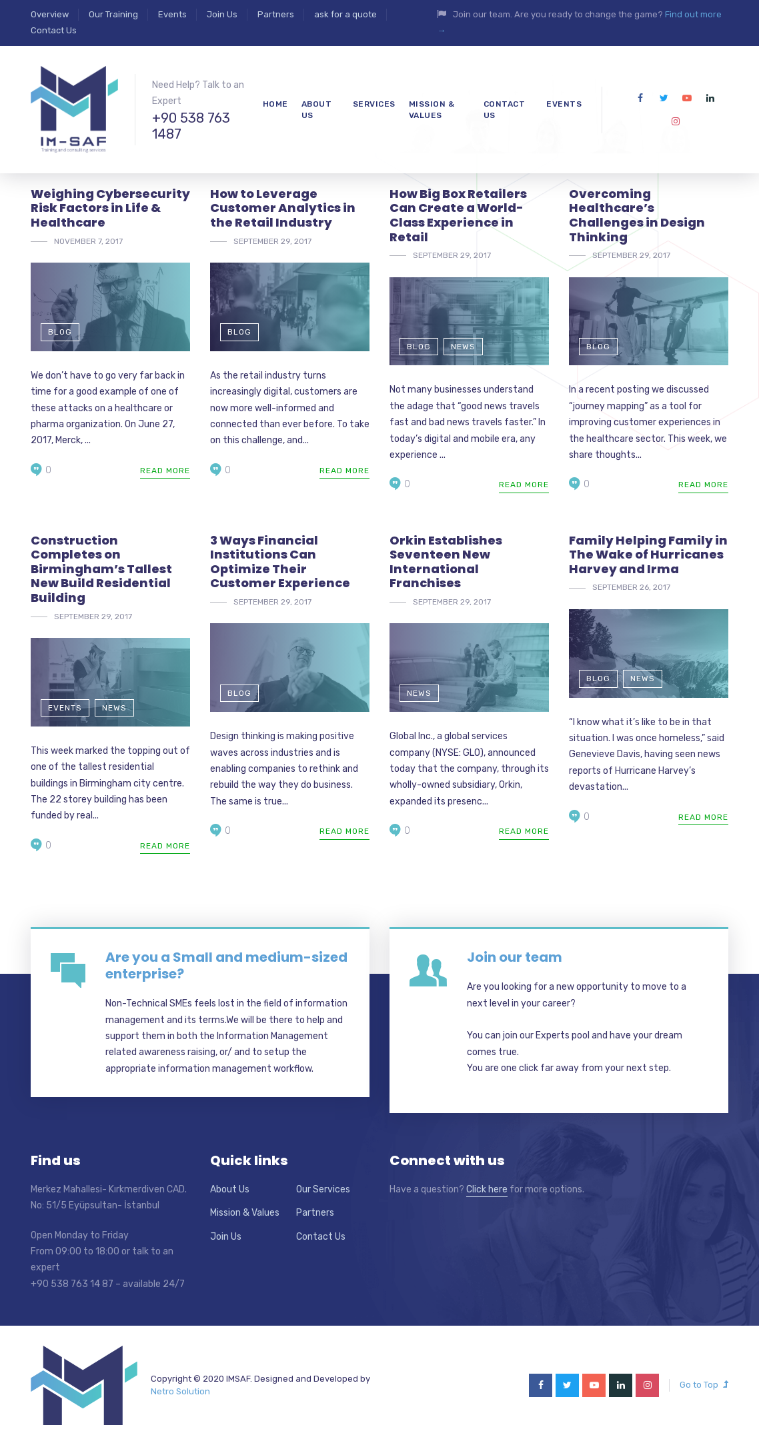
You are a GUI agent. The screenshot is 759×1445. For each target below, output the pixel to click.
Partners (275, 14)
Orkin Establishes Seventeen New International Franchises (446, 562)
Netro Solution (180, 1391)
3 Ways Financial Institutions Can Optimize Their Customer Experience (280, 562)
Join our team (514, 957)
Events (172, 14)
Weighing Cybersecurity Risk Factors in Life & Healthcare (110, 208)
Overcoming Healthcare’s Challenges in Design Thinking (637, 215)
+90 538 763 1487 (191, 126)
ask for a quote (345, 14)
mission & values (432, 109)
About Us (229, 1189)
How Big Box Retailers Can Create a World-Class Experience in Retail (458, 215)
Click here (487, 1189)
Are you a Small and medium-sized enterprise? (226, 965)
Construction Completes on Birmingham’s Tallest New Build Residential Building (101, 569)
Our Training (113, 14)
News (463, 346)
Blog (60, 332)
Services (374, 104)
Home (275, 104)
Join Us (222, 14)
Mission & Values (244, 1212)
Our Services (323, 1189)
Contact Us (54, 30)
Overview (50, 14)
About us (316, 109)
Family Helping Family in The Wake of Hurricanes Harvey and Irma (648, 554)
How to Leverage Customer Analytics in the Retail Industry (282, 208)
